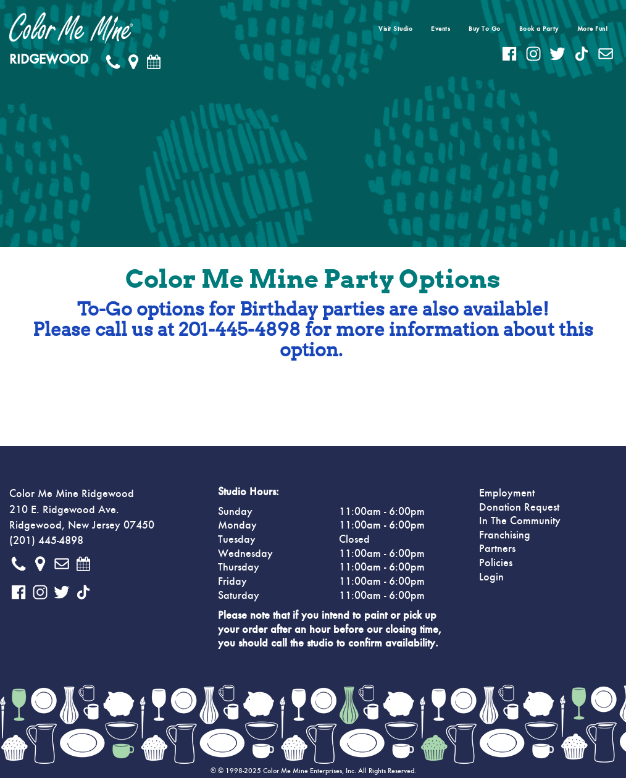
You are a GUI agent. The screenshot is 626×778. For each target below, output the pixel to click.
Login (491, 577)
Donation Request (519, 507)
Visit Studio (395, 28)
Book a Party (539, 28)
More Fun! (592, 28)
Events (440, 28)
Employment (507, 493)
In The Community (520, 521)
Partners (497, 548)
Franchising (504, 535)
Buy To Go (485, 28)
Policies (495, 563)
